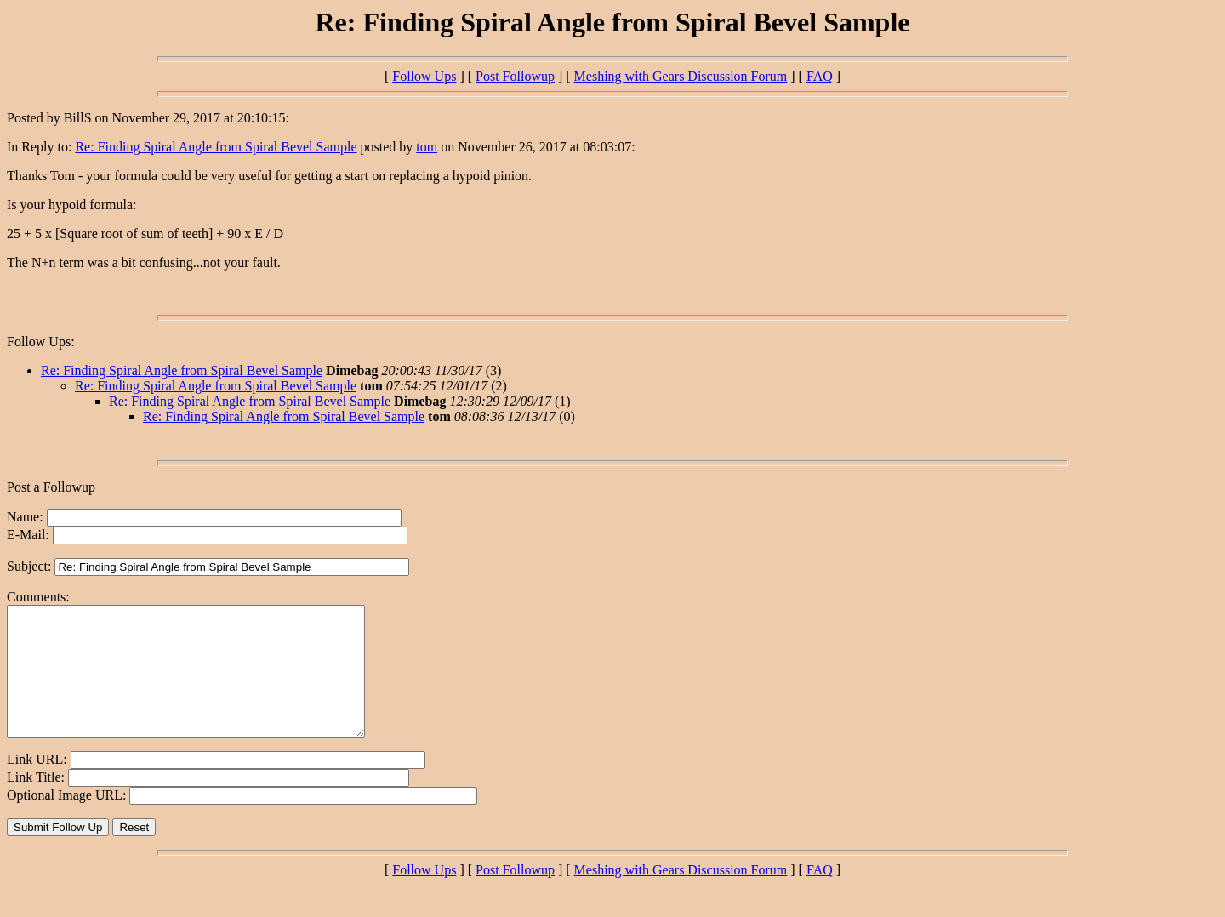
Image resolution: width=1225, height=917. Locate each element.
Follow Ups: (41, 341)
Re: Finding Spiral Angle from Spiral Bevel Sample (215, 147)
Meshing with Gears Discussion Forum (681, 76)
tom (426, 147)
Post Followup (515, 76)
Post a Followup (51, 487)
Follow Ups (424, 76)
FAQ (819, 76)
